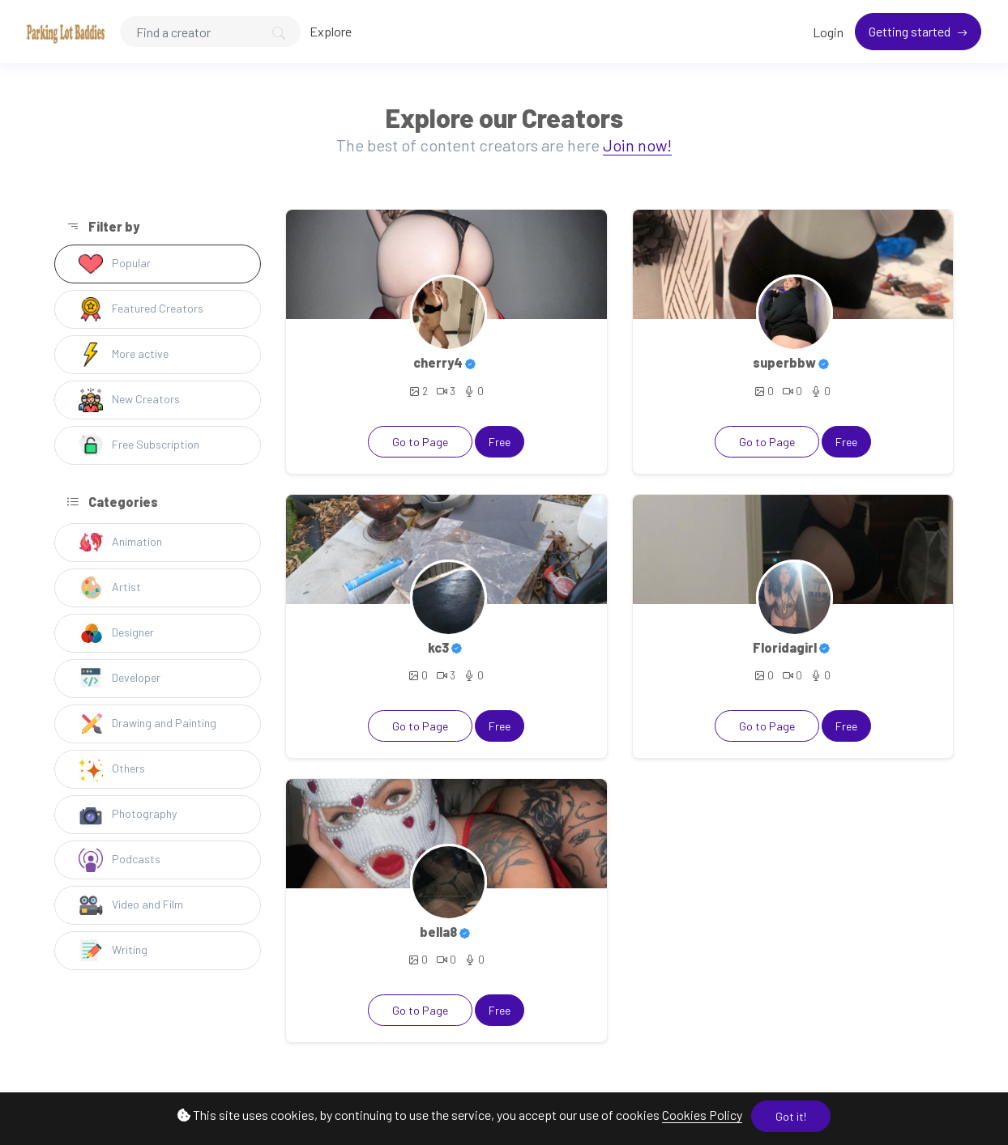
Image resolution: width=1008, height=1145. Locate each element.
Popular (115, 264)
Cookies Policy (702, 1114)
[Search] (210, 31)
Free (499, 442)
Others (112, 769)
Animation (120, 542)
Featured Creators (141, 309)
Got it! (790, 1116)
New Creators (129, 400)
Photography (128, 814)
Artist (110, 588)
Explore (331, 31)
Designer (116, 633)
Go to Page (420, 442)
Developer (119, 678)
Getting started (911, 31)
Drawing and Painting (147, 724)
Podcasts (119, 860)
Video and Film (131, 905)
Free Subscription (139, 445)
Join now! (637, 145)
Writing (113, 951)
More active (124, 355)
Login (828, 32)
